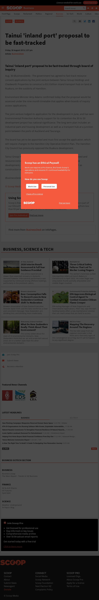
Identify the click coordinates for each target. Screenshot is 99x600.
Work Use (32, 186)
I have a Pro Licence (34, 194)
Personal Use (49, 186)
